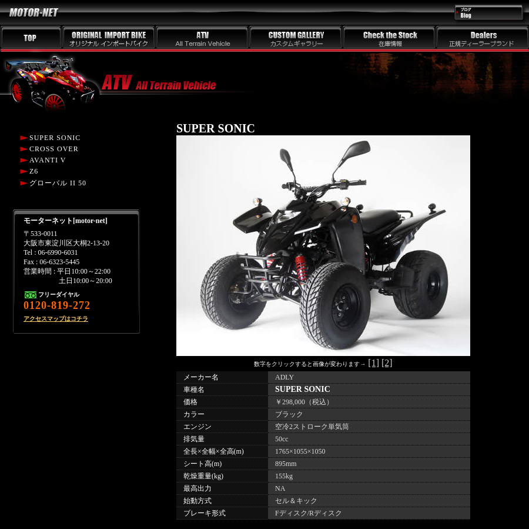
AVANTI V (47, 160)
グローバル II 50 (57, 183)
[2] (387, 363)
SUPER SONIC (55, 138)
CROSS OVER (54, 149)
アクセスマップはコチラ (56, 318)
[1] (373, 363)
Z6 (33, 171)
